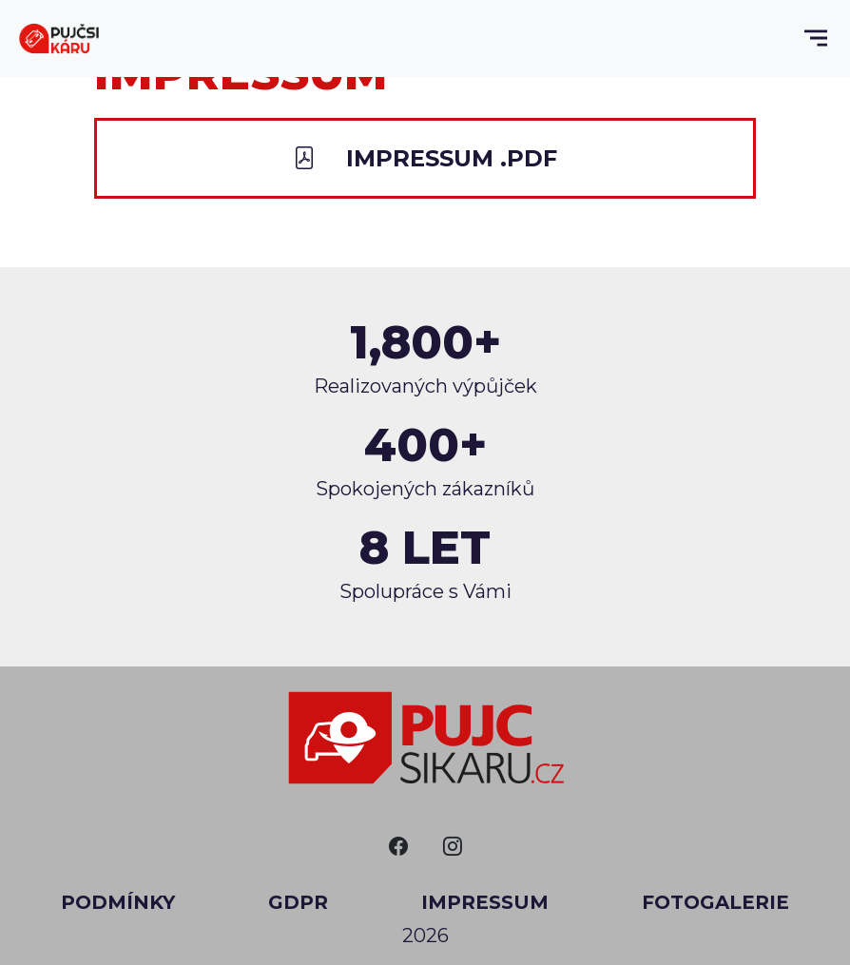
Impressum (485, 902)
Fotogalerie (715, 902)
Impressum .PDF (425, 159)
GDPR (298, 902)
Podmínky (118, 902)
